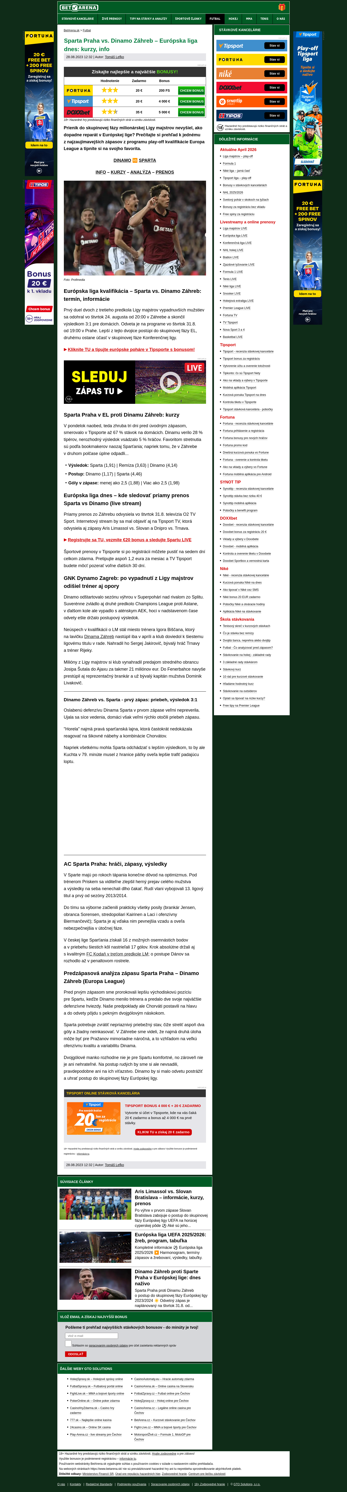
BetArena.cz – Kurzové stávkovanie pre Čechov (164, 1420)
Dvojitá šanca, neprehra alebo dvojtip (246, 640)
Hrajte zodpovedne (142, 1149)
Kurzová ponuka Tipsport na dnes (244, 395)
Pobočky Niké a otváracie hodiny (244, 604)
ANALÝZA (140, 172)
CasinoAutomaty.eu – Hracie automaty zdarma (164, 1379)
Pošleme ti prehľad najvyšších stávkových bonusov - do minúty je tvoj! (132, 1327)
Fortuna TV (230, 315)
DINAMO (122, 160)
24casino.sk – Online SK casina (90, 1427)
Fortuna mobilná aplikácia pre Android (247, 474)
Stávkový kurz (232, 669)
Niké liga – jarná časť (236, 170)
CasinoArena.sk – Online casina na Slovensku (164, 1386)
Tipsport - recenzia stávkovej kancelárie (248, 351)
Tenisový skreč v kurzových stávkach (246, 626)
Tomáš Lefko (114, 57)
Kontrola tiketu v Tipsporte (239, 402)
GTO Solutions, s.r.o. (247, 1484)
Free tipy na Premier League (241, 705)
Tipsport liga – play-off (237, 178)
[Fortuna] (307, 323)
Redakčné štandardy (99, 1484)
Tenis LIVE (230, 279)
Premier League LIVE (237, 308)
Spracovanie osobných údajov (170, 1484)
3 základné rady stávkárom (240, 662)
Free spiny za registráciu (238, 214)
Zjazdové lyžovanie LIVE (238, 264)
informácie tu (83, 1154)
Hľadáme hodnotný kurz (238, 684)
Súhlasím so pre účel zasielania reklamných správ (124, 1345)
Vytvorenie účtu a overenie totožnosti (246, 366)
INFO (101, 172)
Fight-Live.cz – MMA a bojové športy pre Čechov (165, 1427)
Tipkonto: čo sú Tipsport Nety (241, 373)
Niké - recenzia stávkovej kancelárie (246, 575)
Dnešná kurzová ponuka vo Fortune (246, 452)
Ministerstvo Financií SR (97, 1474)
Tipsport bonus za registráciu (241, 358)
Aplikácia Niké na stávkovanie (242, 611)
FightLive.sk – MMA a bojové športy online (97, 1393)
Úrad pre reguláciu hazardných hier (137, 1474)
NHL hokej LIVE (233, 250)
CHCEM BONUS (192, 90)
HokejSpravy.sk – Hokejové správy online (96, 1379)
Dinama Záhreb (99, 636)
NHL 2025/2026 (233, 192)
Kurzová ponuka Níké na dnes (242, 582)
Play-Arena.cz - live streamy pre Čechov (96, 1434)
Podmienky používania (131, 1484)
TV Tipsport (230, 322)
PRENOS (165, 172)
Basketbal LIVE (233, 337)
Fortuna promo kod (235, 445)
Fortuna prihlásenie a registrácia (243, 431)
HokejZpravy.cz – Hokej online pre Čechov (161, 1401)
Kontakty (75, 1484)
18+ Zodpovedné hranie (209, 1484)
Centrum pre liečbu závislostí (207, 1474)
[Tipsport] (307, 175)
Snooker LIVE (232, 293)
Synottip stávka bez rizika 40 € (242, 496)
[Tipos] (39, 323)
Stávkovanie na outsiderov (240, 691)
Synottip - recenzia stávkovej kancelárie (248, 488)
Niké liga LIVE (232, 286)
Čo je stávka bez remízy (238, 633)
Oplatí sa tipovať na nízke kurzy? (244, 698)
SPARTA (147, 160)
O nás (61, 1484)
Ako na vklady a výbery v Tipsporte (245, 380)
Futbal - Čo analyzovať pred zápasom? (248, 647)
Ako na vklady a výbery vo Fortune (245, 467)
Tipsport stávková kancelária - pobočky (248, 409)
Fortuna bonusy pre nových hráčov (245, 438)
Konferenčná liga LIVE (237, 243)
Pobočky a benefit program (240, 510)
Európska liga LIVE (235, 235)
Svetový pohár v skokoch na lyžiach (246, 199)
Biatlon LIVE (231, 257)
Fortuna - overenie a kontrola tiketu (245, 459)
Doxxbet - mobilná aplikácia (240, 546)
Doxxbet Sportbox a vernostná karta (246, 561)
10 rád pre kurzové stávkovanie (243, 676)
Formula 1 (229, 163)
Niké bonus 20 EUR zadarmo (241, 597)
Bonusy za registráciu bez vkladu (244, 207)
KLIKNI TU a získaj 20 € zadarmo (164, 1132)
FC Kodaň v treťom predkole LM (117, 954)
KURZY (118, 172)
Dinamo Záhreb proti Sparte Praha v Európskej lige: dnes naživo (168, 1277)
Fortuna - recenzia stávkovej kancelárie (248, 423)
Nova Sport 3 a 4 (234, 329)
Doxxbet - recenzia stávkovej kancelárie (248, 524)
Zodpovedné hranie (174, 1474)
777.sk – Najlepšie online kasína (91, 1420)
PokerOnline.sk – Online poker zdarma (95, 1401)
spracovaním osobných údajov (108, 1345)
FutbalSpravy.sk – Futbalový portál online (96, 1386)
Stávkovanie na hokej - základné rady (247, 655)
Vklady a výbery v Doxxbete (241, 539)
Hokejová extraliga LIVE (238, 301)
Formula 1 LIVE (233, 272)
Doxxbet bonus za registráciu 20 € (245, 532)
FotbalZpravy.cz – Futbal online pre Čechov (162, 1393)
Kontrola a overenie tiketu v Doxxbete (247, 553)
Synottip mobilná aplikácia (239, 503)
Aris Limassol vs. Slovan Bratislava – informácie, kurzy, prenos (169, 1197)
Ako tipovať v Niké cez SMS (241, 589)
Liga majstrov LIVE (235, 228)
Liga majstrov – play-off (238, 156)
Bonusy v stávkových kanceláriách (245, 185)
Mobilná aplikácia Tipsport (239, 387)
